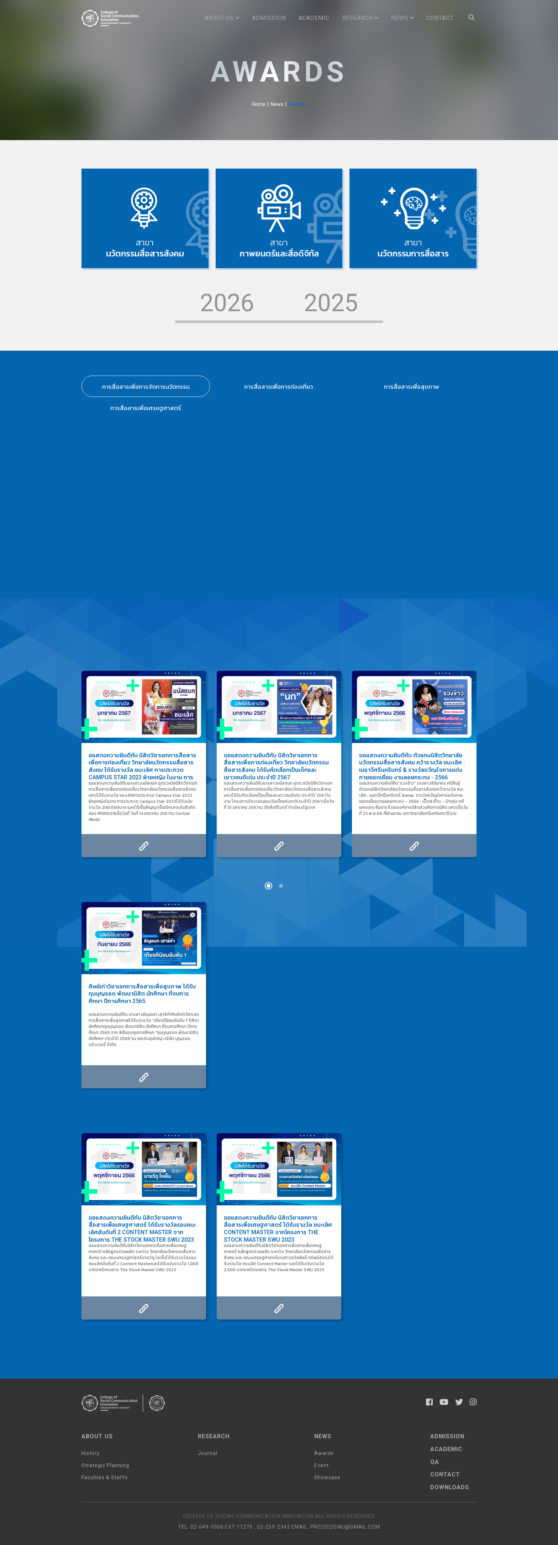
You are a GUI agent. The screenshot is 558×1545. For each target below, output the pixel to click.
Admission (269, 18)
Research (360, 18)
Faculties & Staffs (104, 1477)
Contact (439, 18)
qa (434, 1462)
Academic (314, 18)
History (90, 1453)
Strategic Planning (105, 1465)
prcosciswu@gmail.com (345, 1527)
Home (258, 104)
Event (321, 1465)
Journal (207, 1453)
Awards (324, 1453)
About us (222, 18)
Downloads (449, 1487)
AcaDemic (446, 1449)
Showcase (327, 1477)
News (402, 18)
